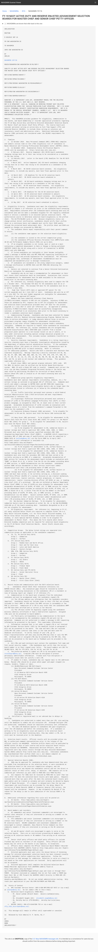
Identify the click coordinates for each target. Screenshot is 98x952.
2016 (23, 11)
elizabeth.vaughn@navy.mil (46, 898)
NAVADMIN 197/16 (10, 60)
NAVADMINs (14, 11)
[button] (95, 2)
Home (4, 11)
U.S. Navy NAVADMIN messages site (45, 939)
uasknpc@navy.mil (13, 890)
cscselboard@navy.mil (12, 654)
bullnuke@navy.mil (23, 438)
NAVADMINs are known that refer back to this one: (23, 24)
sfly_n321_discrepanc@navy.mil (16, 907)
